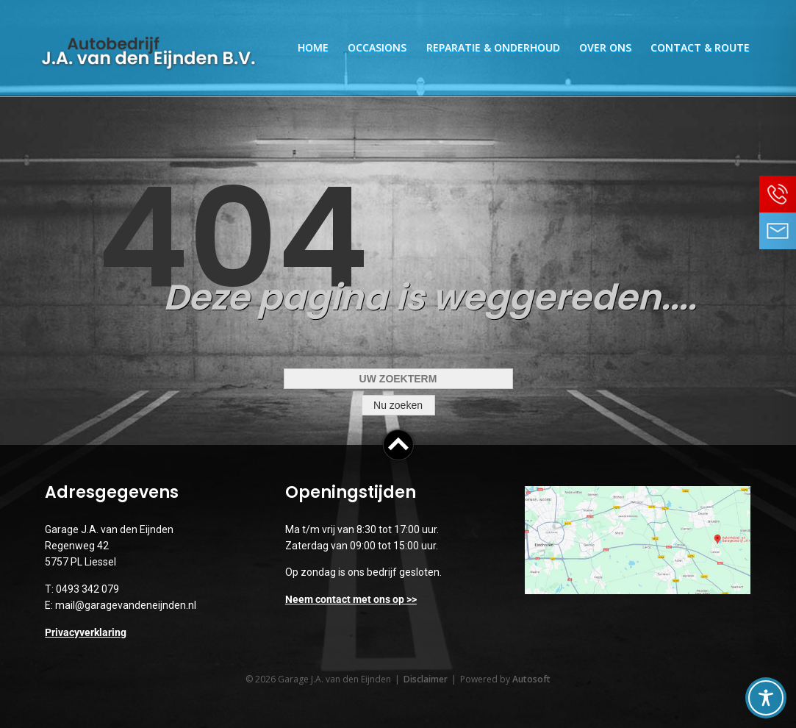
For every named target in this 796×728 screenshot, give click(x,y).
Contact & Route (700, 47)
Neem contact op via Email (777, 231)
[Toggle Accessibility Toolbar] (766, 698)
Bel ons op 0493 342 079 (777, 194)
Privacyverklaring (85, 632)
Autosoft (531, 679)
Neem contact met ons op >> (351, 599)
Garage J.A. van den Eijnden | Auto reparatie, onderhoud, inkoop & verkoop (148, 53)
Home (313, 47)
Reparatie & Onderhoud (493, 47)
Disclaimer (426, 679)
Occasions (377, 47)
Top (398, 445)
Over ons (605, 47)
